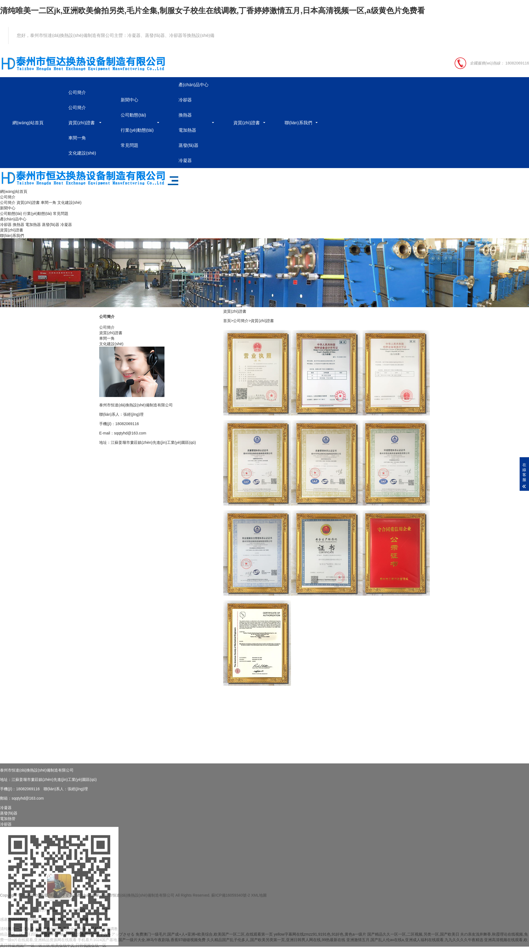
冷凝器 (185, 160)
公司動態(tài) (133, 115)
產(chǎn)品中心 (194, 84)
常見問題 (129, 145)
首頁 (227, 320)
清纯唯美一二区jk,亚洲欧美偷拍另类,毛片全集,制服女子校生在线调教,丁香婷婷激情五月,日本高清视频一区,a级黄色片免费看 (212, 10)
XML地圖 (259, 899)
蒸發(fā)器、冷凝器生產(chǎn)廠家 (69, 899)
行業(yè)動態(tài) (137, 130)
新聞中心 (129, 100)
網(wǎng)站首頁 (28, 122)
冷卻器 (185, 100)
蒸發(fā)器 (188, 145)
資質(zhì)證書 (81, 122)
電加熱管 (7, 878)
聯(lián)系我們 (298, 122)
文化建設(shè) (82, 153)
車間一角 (77, 138)
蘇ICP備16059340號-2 (230, 899)
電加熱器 (187, 130)
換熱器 (185, 115)
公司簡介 (77, 92)
